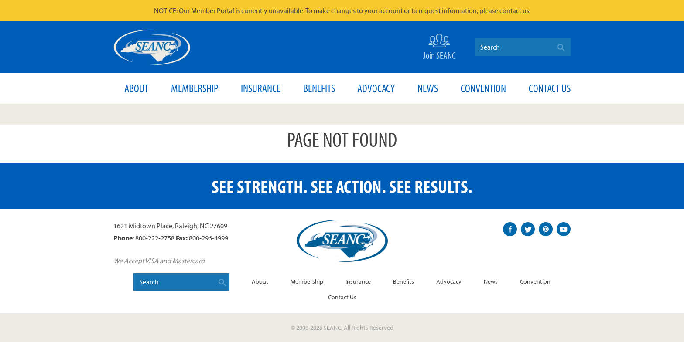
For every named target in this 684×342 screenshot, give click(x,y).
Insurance (260, 88)
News (427, 88)
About (136, 88)
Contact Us (550, 88)
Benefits (319, 88)
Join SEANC (439, 46)
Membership (194, 88)
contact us (514, 10)
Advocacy (376, 88)
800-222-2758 (154, 238)
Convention (483, 88)
